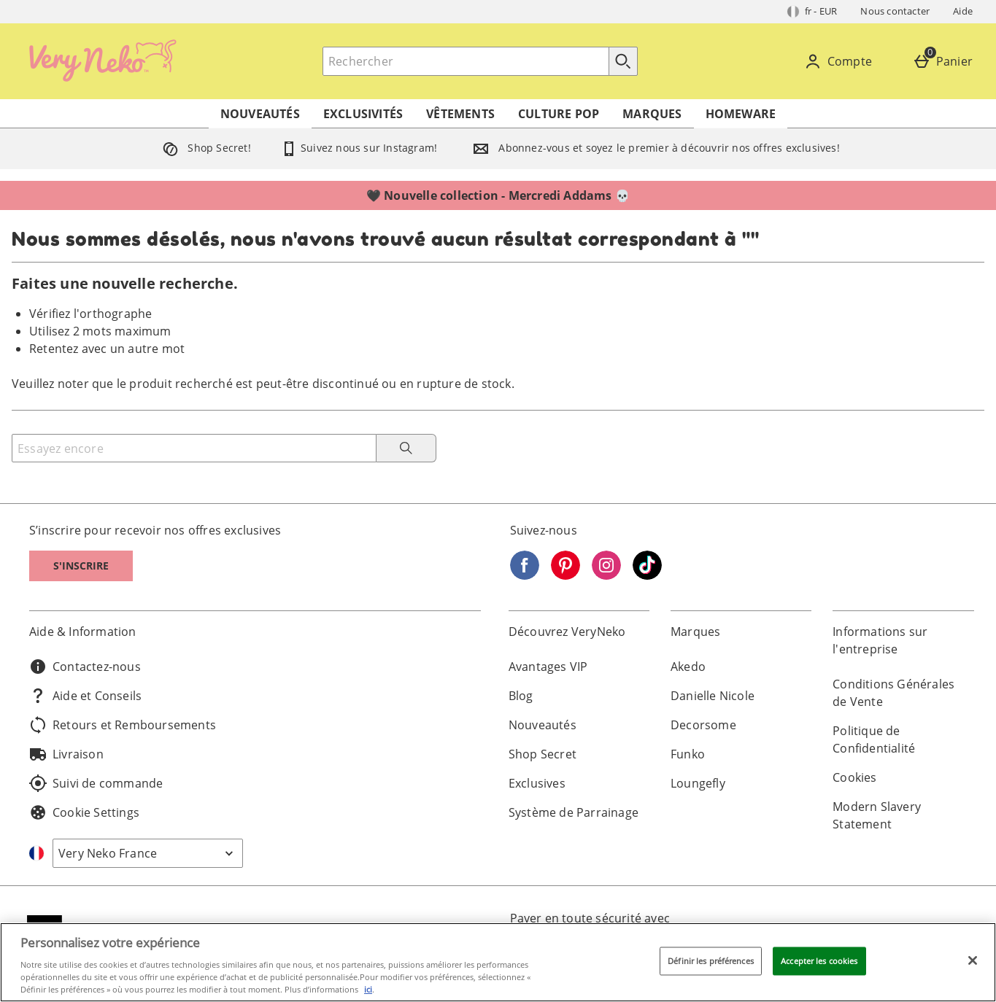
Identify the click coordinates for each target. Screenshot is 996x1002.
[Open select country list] (148, 853)
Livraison (66, 754)
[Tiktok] (647, 575)
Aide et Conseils (85, 695)
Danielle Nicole (712, 696)
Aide (963, 11)
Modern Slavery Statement (877, 815)
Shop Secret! (203, 148)
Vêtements (460, 114)
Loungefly (698, 783)
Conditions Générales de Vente (893, 693)
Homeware (741, 114)
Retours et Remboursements (122, 725)
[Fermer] (973, 960)
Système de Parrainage (573, 812)
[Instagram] (606, 575)
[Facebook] (524, 575)
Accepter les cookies (819, 960)
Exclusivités (363, 114)
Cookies (854, 777)
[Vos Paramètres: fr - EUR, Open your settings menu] (812, 11)
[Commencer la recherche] (623, 61)
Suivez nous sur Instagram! (358, 148)
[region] (498, 962)
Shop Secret (542, 754)
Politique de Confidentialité (874, 739)
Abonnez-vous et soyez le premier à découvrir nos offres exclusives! (653, 148)
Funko (688, 754)
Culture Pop (558, 114)
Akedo (688, 667)
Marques (652, 114)
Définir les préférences (711, 960)
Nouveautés (260, 114)
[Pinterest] (565, 575)
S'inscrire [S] (81, 565)
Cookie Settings (84, 812)
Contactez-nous (85, 666)
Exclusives (537, 783)
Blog (521, 696)
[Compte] (841, 61)
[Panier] (945, 61)
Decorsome (703, 725)
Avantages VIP (548, 667)
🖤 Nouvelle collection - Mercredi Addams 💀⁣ (498, 195)
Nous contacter (895, 11)
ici (368, 989)
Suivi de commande (96, 783)
